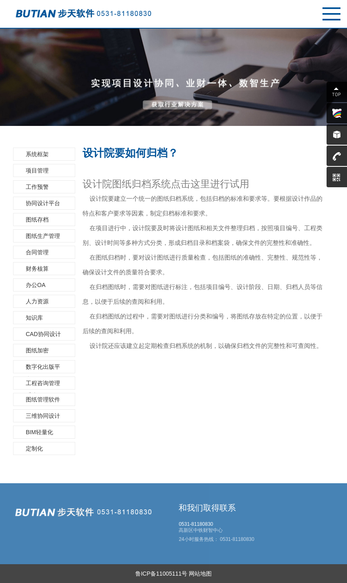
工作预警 (37, 187)
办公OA (35, 285)
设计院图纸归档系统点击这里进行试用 (166, 184)
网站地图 (200, 573)
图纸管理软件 (43, 399)
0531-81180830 (236, 539)
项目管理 (37, 170)
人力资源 (37, 301)
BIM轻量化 (39, 432)
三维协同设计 (43, 416)
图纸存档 (37, 219)
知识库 (34, 317)
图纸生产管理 (43, 236)
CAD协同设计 (43, 334)
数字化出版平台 (43, 368)
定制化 (34, 448)
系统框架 (37, 154)
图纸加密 (37, 350)
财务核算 (37, 268)
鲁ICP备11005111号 (161, 573)
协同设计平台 (43, 203)
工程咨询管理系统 (43, 385)
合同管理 (37, 252)
